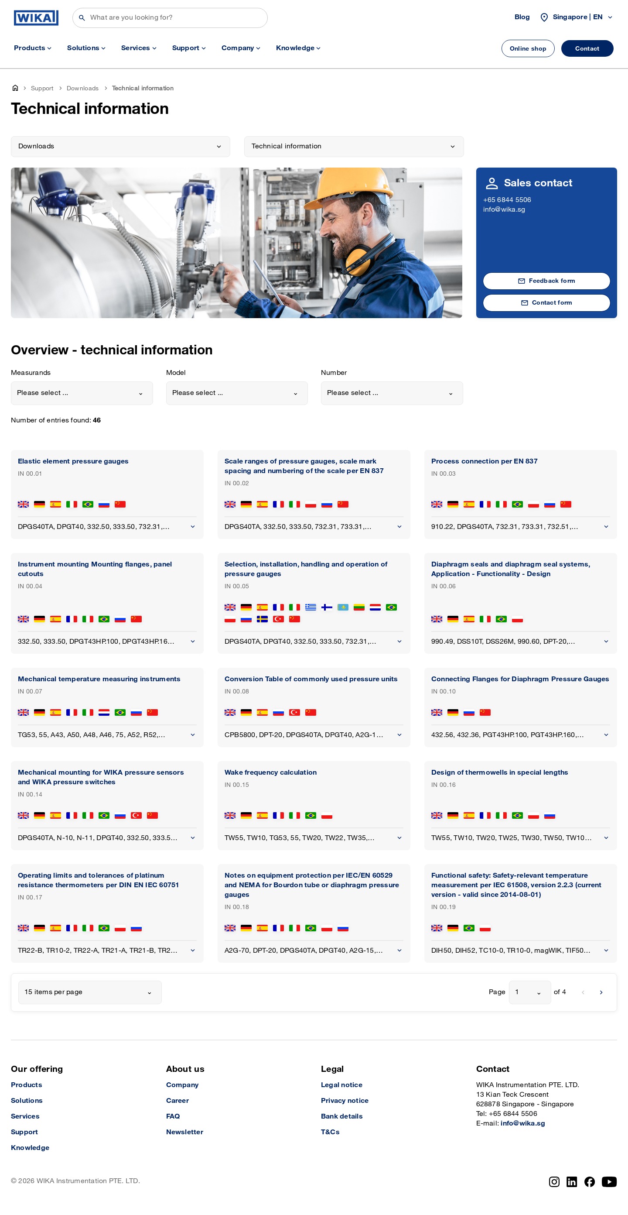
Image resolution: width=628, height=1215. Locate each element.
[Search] (170, 18)
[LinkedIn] (572, 1182)
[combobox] (82, 393)
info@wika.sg (504, 210)
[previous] (583, 992)
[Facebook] (589, 1182)
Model (176, 373)
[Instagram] (554, 1182)
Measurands (31, 373)
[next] (601, 992)
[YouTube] (609, 1182)
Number (334, 373)
